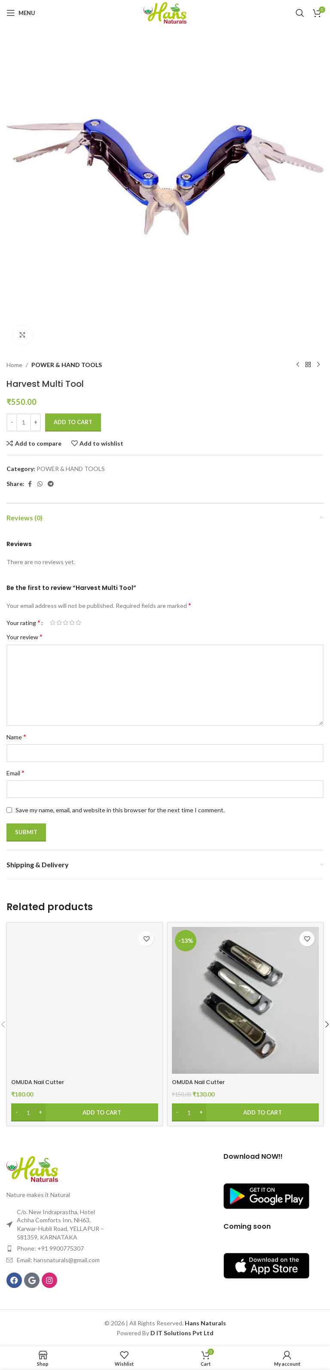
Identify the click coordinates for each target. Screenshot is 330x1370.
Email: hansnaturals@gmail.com (58, 1260)
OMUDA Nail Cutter (40, 1082)
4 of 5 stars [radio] (72, 623)
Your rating (23, 622)
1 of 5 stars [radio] (52, 623)
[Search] (300, 12)
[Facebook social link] (29, 484)
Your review (24, 636)
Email (15, 773)
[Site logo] (165, 12)
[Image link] (32, 1168)
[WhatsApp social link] (40, 484)
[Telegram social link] (50, 484)
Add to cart (73, 422)
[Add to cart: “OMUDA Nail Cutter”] (84, 1112)
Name (16, 736)
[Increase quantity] (35, 422)
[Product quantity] (23, 422)
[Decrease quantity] (11, 422)
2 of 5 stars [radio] (59, 623)
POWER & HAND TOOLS (66, 364)
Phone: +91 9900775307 (50, 1248)
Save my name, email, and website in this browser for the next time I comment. (120, 810)
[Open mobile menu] (21, 12)
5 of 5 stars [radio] (78, 623)
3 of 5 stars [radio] (65, 623)
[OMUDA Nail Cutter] (84, 1000)
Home (14, 364)
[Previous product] (298, 365)
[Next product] (318, 365)
